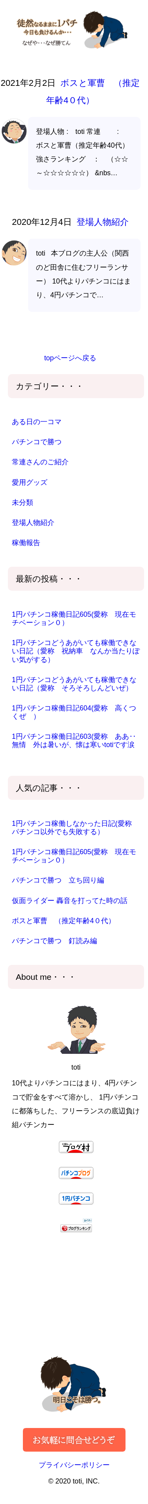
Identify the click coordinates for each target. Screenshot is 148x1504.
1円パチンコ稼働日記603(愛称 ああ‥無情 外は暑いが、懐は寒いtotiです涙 (74, 741)
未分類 (22, 502)
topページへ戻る (70, 358)
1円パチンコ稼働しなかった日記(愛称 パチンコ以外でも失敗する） (75, 828)
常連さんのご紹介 (40, 462)
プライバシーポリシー (74, 1465)
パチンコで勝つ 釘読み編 (54, 941)
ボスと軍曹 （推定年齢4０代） (63, 921)
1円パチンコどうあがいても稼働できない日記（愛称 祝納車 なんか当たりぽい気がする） (76, 651)
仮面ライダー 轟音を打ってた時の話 (69, 901)
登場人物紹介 (101, 222)
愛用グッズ (29, 482)
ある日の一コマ (37, 422)
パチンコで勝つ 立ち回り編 (58, 880)
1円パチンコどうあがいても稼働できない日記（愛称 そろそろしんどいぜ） (74, 684)
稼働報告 (26, 543)
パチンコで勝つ (37, 442)
